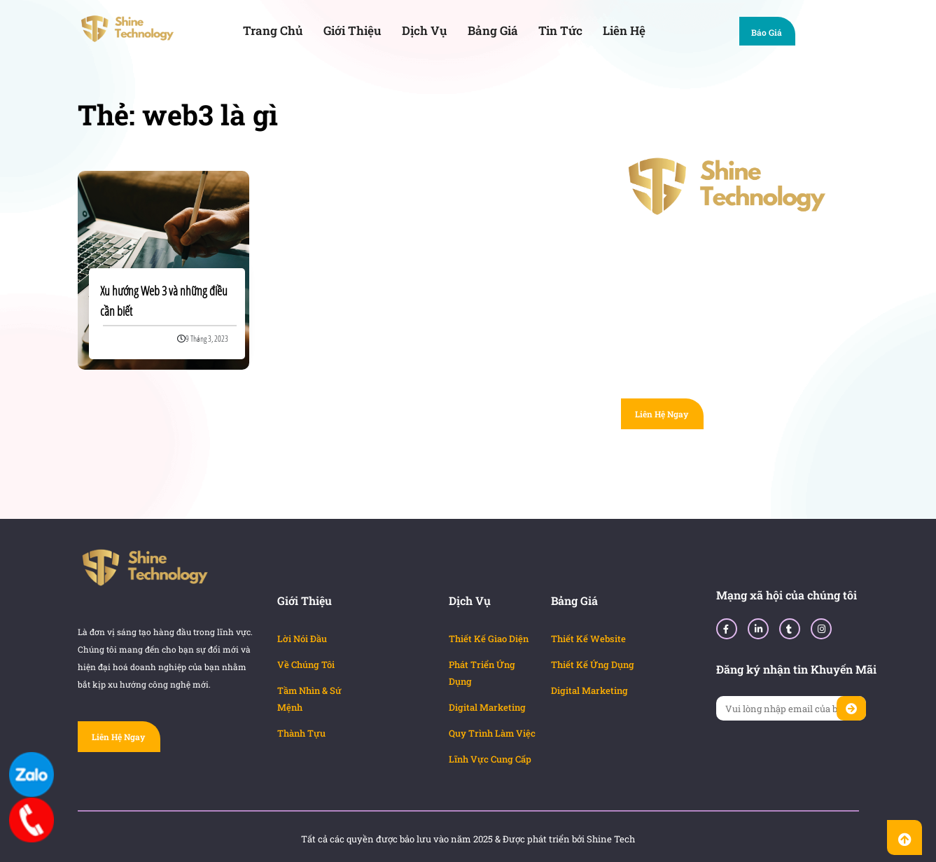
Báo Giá (773, 34)
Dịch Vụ (424, 30)
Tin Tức (560, 30)
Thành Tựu (301, 733)
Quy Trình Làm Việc (492, 733)
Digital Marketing (487, 707)
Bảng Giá (493, 30)
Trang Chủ (273, 30)
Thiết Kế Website (588, 638)
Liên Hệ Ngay (661, 413)
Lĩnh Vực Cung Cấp (490, 759)
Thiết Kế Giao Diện (489, 638)
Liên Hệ (624, 30)
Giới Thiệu (352, 30)
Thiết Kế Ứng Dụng (592, 664)
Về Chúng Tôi (306, 664)
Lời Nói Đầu (302, 638)
